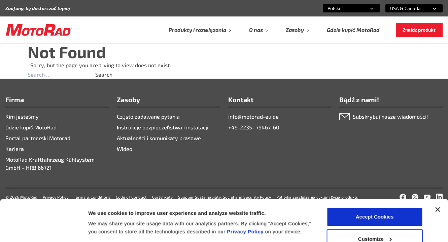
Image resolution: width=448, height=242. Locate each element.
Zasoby (297, 30)
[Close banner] (437, 172)
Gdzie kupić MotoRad (353, 30)
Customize (375, 202)
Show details (103, 213)
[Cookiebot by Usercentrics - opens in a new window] (43, 229)
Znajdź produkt (419, 30)
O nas (258, 30)
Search (103, 74)
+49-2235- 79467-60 (253, 127)
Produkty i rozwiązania (200, 30)
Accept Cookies (375, 180)
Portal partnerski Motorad (37, 138)
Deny (375, 224)
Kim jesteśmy (22, 116)
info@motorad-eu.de (253, 116)
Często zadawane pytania (148, 116)
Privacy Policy (246, 195)
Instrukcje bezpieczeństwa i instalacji (162, 127)
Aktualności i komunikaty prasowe (159, 138)
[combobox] (343, 8)
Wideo (124, 149)
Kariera (14, 149)
